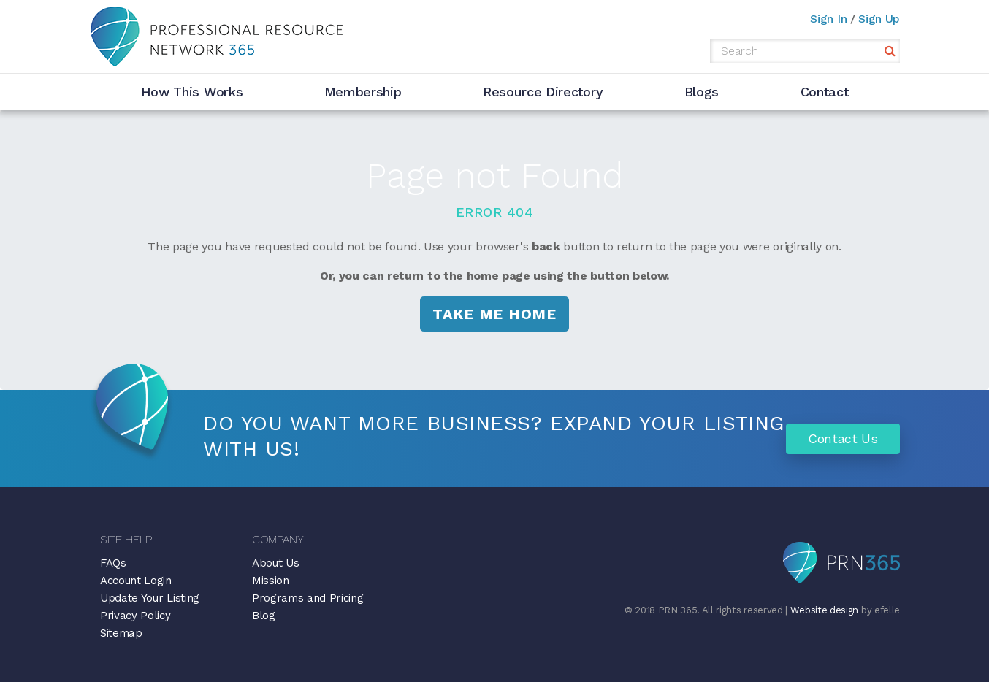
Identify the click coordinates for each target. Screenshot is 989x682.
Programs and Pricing (308, 598)
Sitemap (121, 633)
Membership (363, 91)
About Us (275, 563)
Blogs (701, 91)
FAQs (113, 563)
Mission (270, 580)
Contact (825, 91)
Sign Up (879, 19)
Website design (824, 610)
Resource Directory (543, 91)
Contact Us (843, 438)
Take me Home (494, 314)
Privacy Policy (135, 615)
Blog (263, 615)
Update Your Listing (149, 598)
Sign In (828, 19)
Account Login (136, 580)
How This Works (192, 91)
